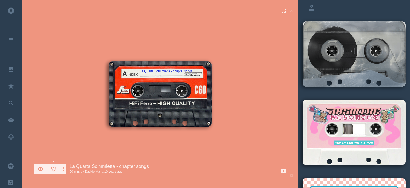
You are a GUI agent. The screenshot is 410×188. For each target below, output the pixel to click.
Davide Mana (94, 171)
